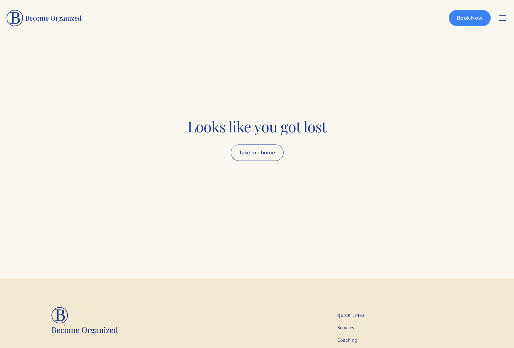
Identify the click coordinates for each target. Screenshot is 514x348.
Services (345, 327)
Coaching (347, 340)
